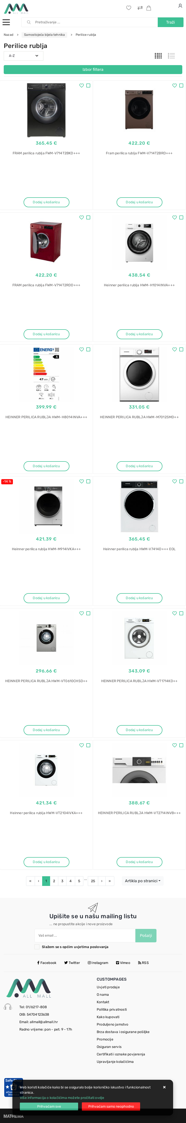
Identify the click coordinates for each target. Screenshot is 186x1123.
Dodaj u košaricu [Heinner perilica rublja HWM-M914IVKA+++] (46, 598)
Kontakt (103, 1002)
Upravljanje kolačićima (115, 1062)
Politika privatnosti (112, 1009)
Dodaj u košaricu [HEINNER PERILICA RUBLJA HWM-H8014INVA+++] (46, 466)
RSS (143, 963)
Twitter (72, 963)
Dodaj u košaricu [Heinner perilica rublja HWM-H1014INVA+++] (139, 334)
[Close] (49, 1106)
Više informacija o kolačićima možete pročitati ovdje (62, 1098)
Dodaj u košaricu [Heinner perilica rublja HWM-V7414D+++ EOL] (139, 598)
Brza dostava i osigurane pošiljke (123, 1032)
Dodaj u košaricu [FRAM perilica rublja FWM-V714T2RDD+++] (46, 334)
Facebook (46, 963)
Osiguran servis (109, 1047)
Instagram (98, 963)
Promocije (105, 1039)
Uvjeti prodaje (108, 987)
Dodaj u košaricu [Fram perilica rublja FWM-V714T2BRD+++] (139, 202)
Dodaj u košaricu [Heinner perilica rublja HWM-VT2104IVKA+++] (46, 862)
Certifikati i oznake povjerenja (121, 1054)
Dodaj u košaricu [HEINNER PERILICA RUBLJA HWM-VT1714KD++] (139, 730)
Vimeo (123, 963)
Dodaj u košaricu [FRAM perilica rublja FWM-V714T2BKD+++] (46, 202)
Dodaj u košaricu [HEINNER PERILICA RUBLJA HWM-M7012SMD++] (139, 466)
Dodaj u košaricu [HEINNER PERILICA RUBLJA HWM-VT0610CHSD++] (46, 730)
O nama (103, 995)
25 (93, 881)
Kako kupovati (108, 1017)
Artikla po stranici (141, 880)
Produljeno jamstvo (112, 1024)
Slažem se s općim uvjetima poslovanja (75, 947)
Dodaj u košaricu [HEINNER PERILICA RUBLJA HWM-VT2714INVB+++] (139, 862)
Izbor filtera (93, 69)
